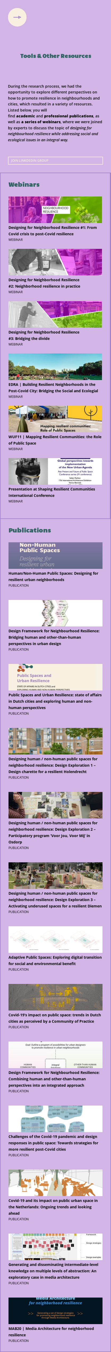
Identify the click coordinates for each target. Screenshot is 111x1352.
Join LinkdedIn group (29, 160)
